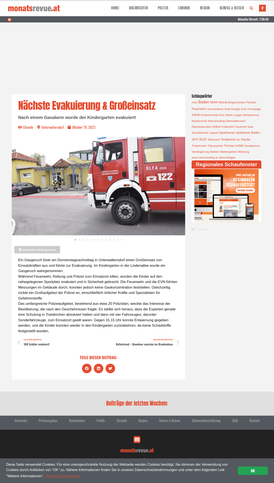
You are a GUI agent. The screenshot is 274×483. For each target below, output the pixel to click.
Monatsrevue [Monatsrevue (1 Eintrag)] (251, 115)
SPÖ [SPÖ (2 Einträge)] (195, 139)
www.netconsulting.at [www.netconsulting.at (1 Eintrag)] (205, 157)
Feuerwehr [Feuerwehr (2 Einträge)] (199, 109)
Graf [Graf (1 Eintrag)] (243, 109)
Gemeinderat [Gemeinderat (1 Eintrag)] (215, 109)
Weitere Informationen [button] (63, 476)
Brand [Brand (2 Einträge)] (223, 102)
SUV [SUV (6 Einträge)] (203, 139)
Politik (163, 8)
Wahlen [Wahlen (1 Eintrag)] (214, 151)
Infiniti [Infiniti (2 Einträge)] (196, 115)
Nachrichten (138, 8)
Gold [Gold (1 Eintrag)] (227, 109)
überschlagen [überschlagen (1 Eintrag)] (227, 157)
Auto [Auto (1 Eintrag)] (194, 102)
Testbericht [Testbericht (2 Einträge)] (228, 139)
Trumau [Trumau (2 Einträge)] (229, 145)
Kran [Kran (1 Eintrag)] (222, 115)
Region (205, 8)
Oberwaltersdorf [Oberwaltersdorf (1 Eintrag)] (235, 121)
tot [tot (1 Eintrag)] (238, 139)
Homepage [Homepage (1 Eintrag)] (254, 109)
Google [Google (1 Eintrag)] (235, 109)
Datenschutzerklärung (206, 420)
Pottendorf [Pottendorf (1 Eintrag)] (228, 126)
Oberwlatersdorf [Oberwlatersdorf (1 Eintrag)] (201, 126)
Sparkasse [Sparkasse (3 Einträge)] (227, 132)
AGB (235, 420)
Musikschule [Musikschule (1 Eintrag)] (199, 121)
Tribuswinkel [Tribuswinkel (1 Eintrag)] (215, 145)
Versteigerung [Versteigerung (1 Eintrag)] (200, 151)
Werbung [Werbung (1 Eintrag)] (243, 151)
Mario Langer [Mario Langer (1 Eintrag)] (234, 115)
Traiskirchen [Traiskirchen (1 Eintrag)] (199, 145)
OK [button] (253, 470)
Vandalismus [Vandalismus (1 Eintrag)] (252, 145)
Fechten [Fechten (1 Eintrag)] (251, 102)
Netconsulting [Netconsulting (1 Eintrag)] (216, 121)
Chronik (184, 8)
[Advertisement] (137, 54)
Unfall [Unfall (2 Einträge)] (239, 145)
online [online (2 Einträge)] (216, 126)
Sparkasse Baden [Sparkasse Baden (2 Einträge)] (248, 132)
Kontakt (254, 420)
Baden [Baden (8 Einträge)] (203, 102)
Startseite (20, 420)
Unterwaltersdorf (53, 127)
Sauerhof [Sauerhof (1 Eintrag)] (241, 126)
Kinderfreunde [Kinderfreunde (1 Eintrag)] (209, 115)
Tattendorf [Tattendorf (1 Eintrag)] (214, 139)
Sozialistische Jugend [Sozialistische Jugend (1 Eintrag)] (205, 132)
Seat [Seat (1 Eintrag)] (250, 126)
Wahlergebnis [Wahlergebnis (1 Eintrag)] (228, 151)
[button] (251, 8)
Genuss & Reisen (232, 8)
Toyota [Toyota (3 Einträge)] (245, 139)
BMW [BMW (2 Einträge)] (214, 102)
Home (115, 8)
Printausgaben (48, 420)
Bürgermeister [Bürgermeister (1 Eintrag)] (236, 102)
